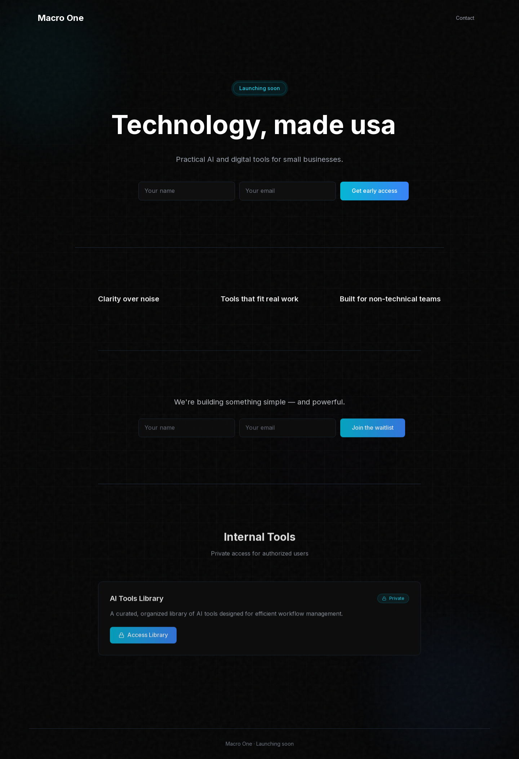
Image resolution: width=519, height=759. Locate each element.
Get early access (374, 193)
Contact (465, 18)
